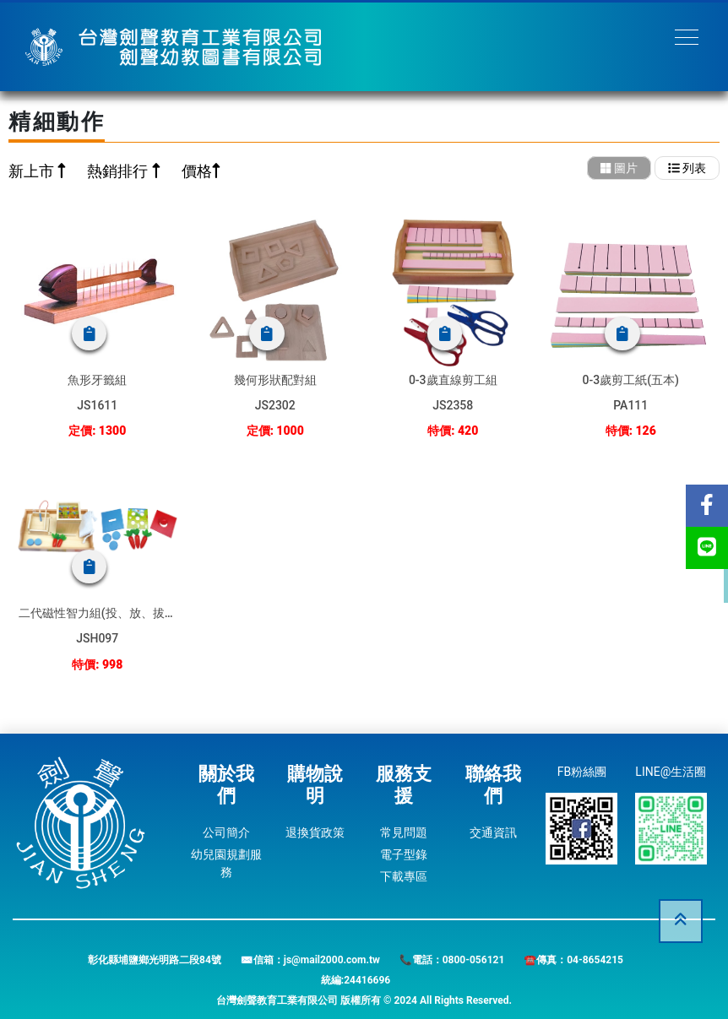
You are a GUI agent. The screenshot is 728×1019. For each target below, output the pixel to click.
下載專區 (403, 876)
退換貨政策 (315, 832)
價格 (197, 171)
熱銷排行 (119, 171)
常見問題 (403, 832)
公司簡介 (226, 832)
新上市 (32, 171)
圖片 (619, 168)
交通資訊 (493, 832)
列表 (687, 168)
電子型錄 (403, 854)
